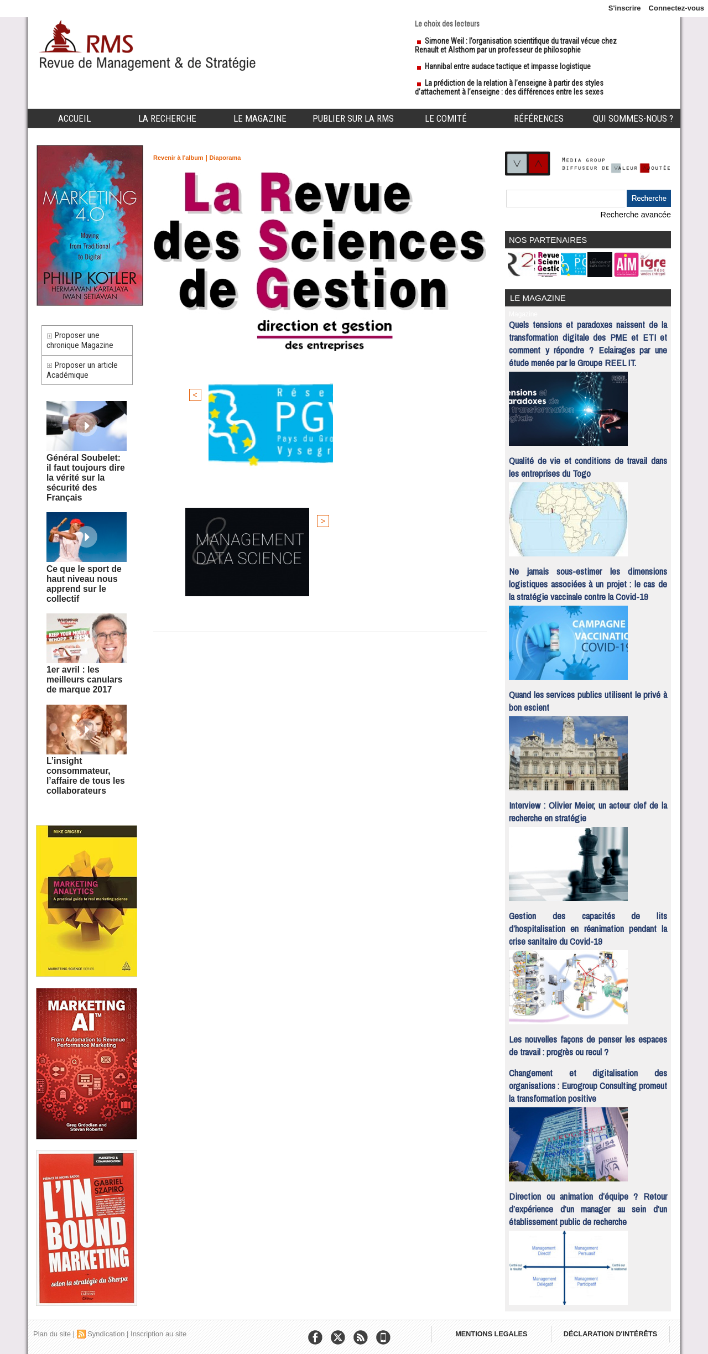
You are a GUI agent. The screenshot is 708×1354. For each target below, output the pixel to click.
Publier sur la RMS (353, 118)
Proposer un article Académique (86, 379)
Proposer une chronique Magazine (83, 343)
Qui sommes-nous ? (633, 118)
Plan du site (52, 1329)
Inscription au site (158, 1329)
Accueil (74, 118)
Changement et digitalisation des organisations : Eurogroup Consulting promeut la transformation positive (588, 1080)
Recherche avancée (639, 214)
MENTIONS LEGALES (494, 1332)
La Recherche (167, 118)
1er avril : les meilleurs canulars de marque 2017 (85, 658)
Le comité (446, 118)
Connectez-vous (676, 8)
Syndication (105, 1329)
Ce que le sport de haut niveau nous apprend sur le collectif (86, 572)
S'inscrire (624, 8)
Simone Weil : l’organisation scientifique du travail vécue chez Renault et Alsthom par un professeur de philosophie (516, 45)
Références (539, 118)
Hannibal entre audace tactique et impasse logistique (508, 66)
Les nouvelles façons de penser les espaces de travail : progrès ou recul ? (588, 1040)
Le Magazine (260, 118)
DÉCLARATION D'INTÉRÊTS (618, 1332)
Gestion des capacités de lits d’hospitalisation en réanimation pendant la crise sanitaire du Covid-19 (588, 923)
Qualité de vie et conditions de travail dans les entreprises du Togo (588, 462)
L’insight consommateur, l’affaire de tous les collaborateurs (79, 748)
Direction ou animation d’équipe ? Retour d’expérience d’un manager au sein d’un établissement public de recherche (588, 1204)
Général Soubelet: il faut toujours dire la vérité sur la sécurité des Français (81, 481)
